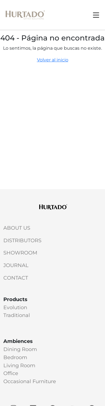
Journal (16, 265)
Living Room (19, 365)
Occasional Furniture (29, 381)
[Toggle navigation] (96, 15)
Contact (15, 278)
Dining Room (20, 349)
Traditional (16, 315)
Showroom (20, 253)
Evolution (15, 307)
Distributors (22, 240)
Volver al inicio (52, 60)
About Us (16, 228)
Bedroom (15, 357)
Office (10, 373)
